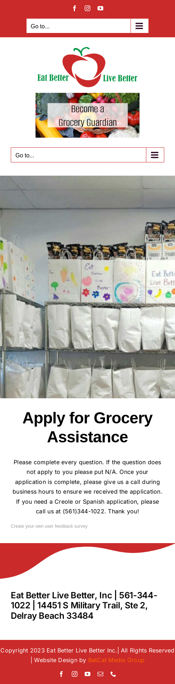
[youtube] (87, 674)
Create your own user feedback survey (49, 526)
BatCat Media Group (116, 660)
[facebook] (61, 674)
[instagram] (74, 674)
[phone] (113, 674)
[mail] (100, 674)
